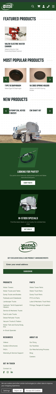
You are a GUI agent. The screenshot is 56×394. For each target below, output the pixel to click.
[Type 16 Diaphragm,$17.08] (15, 75)
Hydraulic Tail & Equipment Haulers (13, 306)
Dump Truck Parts (36, 295)
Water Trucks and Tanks (11, 291)
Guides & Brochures (10, 346)
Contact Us (7, 369)
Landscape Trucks (9, 302)
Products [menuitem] (7, 282)
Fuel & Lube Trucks (10, 314)
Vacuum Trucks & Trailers (12, 321)
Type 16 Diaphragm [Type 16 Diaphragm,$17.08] (13, 86)
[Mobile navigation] (53, 6)
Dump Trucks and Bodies (12, 295)
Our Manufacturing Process (39, 349)
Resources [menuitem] (8, 337)
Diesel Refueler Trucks (11, 318)
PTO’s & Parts (35, 298)
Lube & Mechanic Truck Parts (40, 302)
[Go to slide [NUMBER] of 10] (6, 80)
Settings (6, 390)
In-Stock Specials (28, 218)
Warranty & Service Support (13, 353)
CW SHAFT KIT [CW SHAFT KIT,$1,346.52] (35, 111)
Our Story (33, 342)
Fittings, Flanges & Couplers (40, 305)
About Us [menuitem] (34, 337)
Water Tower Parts (36, 287)
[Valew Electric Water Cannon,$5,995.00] (15, 34)
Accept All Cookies (33, 390)
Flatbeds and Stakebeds (12, 298)
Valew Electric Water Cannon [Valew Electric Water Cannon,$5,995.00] (15, 45)
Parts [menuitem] (32, 282)
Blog (31, 353)
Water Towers (8, 287)
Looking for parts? (28, 172)
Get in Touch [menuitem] (9, 363)
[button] (33, 6)
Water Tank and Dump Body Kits (13, 326)
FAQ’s (5, 349)
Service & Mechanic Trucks (12, 311)
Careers (32, 357)
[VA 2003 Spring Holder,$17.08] (40, 75)
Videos (5, 342)
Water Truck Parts (36, 291)
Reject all (18, 390)
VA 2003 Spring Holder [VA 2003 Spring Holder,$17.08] (39, 86)
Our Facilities (34, 346)
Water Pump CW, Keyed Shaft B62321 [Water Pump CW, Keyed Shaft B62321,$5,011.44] (15, 112)
